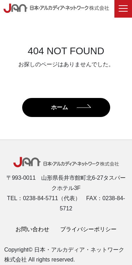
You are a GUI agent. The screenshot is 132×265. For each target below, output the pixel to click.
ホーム (59, 107)
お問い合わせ (32, 229)
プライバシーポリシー (88, 229)
